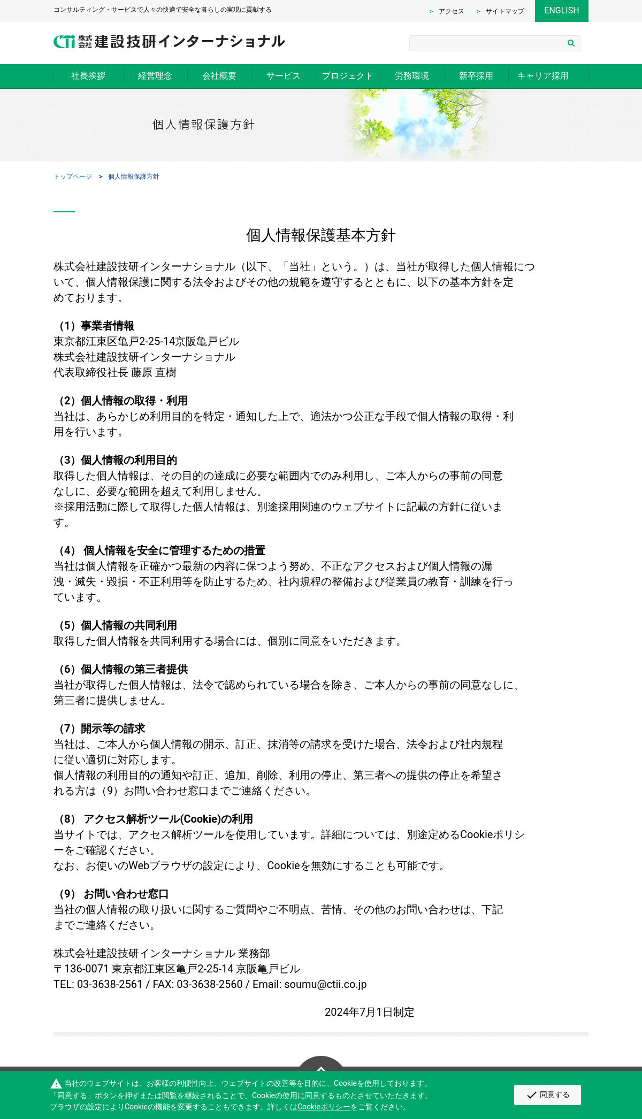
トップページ (73, 176)
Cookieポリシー (323, 1106)
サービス (283, 76)
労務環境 (412, 76)
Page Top (321, 1061)
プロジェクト (347, 76)
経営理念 (155, 76)
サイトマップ (505, 11)
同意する (547, 1095)
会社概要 (219, 76)
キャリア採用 (543, 76)
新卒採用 (476, 76)
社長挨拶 (88, 76)
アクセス (451, 11)
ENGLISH (561, 10)
